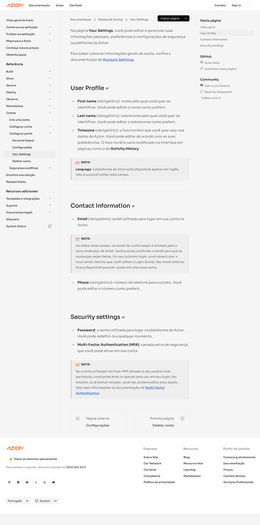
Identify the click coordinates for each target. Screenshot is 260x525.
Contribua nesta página (218, 69)
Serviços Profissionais (238, 482)
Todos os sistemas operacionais (33, 459)
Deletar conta (21, 161)
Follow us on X (211, 98)
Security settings (212, 45)
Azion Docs (210, 63)
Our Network (152, 463)
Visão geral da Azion (19, 20)
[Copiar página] (170, 18)
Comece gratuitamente (239, 457)
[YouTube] (27, 482)
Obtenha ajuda (16, 54)
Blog (186, 457)
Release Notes (16, 182)
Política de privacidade (159, 482)
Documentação (233, 463)
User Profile (208, 33)
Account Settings (118, 60)
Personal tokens (23, 140)
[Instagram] (44, 482)
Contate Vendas (234, 476)
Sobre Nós (151, 457)
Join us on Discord (215, 85)
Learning (189, 469)
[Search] (249, 5)
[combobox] (15, 501)
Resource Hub (193, 463)
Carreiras (150, 469)
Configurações (22, 147)
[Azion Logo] (14, 5)
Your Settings (21, 154)
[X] (36, 482)
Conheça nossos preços (22, 48)
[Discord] (53, 482)
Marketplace (192, 476)
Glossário (12, 219)
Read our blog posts (216, 92)
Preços (228, 469)
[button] (29, 20)
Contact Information (214, 39)
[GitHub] (9, 482)
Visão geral (207, 27)
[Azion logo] (65, 448)
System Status (28, 226)
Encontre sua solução (20, 175)
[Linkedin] (18, 482)
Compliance (152, 476)
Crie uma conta (19, 120)
